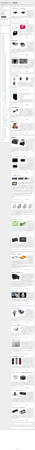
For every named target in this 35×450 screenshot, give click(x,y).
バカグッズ (14, 323)
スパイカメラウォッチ (15, 57)
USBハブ (14, 304)
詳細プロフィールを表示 (3, 9)
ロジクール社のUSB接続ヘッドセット (18, 325)
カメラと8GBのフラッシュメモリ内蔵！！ (17, 69)
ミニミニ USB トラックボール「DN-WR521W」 (17, 231)
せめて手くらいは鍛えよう (16, 308)
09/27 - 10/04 (3, 64)
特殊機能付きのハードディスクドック (18, 137)
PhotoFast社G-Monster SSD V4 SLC (16, 267)
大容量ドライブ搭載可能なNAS (16, 272)
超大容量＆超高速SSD (15, 107)
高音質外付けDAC (14, 40)
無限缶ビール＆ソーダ (15, 121)
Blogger (18, 448)
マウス (13, 90)
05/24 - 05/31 (3, 81)
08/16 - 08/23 (3, 70)
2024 (2, 37)
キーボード (14, 250)
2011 (2, 49)
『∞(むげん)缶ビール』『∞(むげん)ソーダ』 (17, 131)
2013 (2, 47)
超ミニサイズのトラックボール (16, 219)
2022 (2, 39)
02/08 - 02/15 (3, 133)
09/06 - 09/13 (3, 67)
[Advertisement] (8, 439)
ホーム (23, 423)
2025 (2, 36)
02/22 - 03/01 (3, 131)
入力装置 (16, 250)
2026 (2, 35)
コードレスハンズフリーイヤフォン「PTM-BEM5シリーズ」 (19, 368)
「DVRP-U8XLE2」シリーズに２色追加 (18, 8)
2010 (2, 50)
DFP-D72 (14, 197)
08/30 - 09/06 (3, 68)
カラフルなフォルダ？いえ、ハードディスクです (5, 93)
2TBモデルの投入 (4, 97)
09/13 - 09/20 (3, 66)
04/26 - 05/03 (3, 85)
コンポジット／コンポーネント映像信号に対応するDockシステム (5, 120)
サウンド (14, 55)
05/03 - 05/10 (3, 84)
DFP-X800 (14, 196)
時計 (15, 304)
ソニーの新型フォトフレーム (16, 175)
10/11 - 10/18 (3, 62)
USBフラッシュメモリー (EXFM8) (16, 215)
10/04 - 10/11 (3, 63)
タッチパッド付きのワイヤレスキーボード (5, 108)
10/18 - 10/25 (3, 61)
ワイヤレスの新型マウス (15, 75)
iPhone (13, 405)
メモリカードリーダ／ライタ (18, 421)
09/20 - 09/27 (3, 65)
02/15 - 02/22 (3, 132)
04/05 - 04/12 (3, 88)
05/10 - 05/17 (3, 83)
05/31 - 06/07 (3, 80)
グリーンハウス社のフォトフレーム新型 (18, 156)
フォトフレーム (14, 173)
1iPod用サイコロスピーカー (16, 340)
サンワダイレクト (3, 21)
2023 (2, 38)
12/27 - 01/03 (3, 52)
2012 (2, 48)
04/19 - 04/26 (3, 86)
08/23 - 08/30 (3, 69)
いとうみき (3, 8)
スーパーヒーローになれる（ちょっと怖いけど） (5, 125)
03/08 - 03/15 (3, 129)
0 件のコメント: (22, 20)
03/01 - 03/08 (3, 130)
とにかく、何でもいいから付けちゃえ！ (18, 407)
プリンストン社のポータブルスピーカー (18, 390)
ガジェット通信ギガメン (3, 22)
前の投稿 (33, 423)
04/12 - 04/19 (3, 87)
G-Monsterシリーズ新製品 (15, 254)
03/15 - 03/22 (3, 128)
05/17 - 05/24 (3, 82)
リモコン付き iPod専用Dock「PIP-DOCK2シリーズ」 (18, 386)
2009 (2, 51)
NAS (13, 289)
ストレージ (14, 21)
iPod (13, 354)
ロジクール (2, 20)
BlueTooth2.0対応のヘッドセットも (17, 356)
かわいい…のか (14, 291)
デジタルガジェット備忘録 (9, 2)
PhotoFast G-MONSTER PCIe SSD (16, 117)
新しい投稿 (12, 423)
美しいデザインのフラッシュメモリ (17, 202)
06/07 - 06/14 (3, 79)
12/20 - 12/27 (3, 53)
